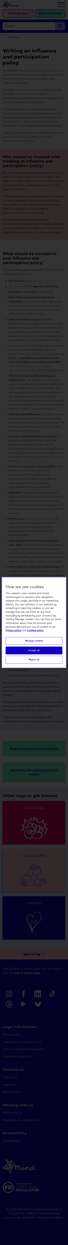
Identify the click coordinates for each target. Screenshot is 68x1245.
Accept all (34, 650)
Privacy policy (13, 630)
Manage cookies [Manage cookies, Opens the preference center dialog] (34, 640)
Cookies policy (35, 630)
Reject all (34, 659)
